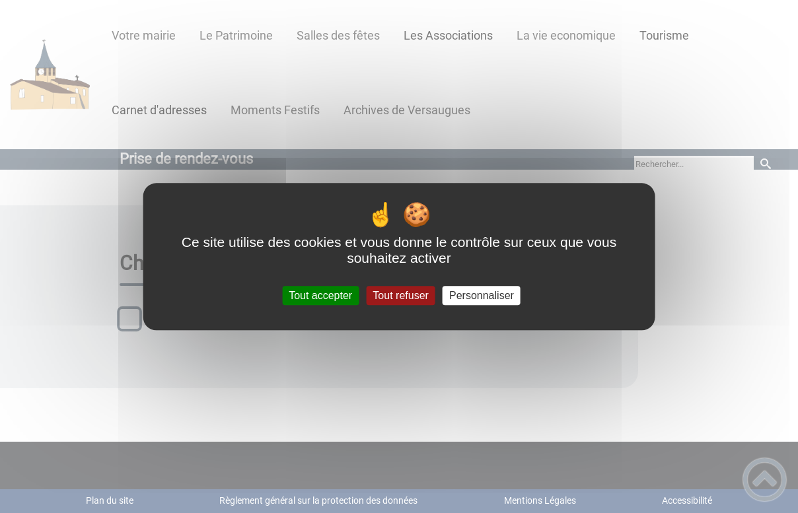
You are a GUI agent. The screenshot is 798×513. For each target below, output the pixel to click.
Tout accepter (320, 295)
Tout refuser (400, 295)
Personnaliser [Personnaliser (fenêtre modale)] (481, 295)
